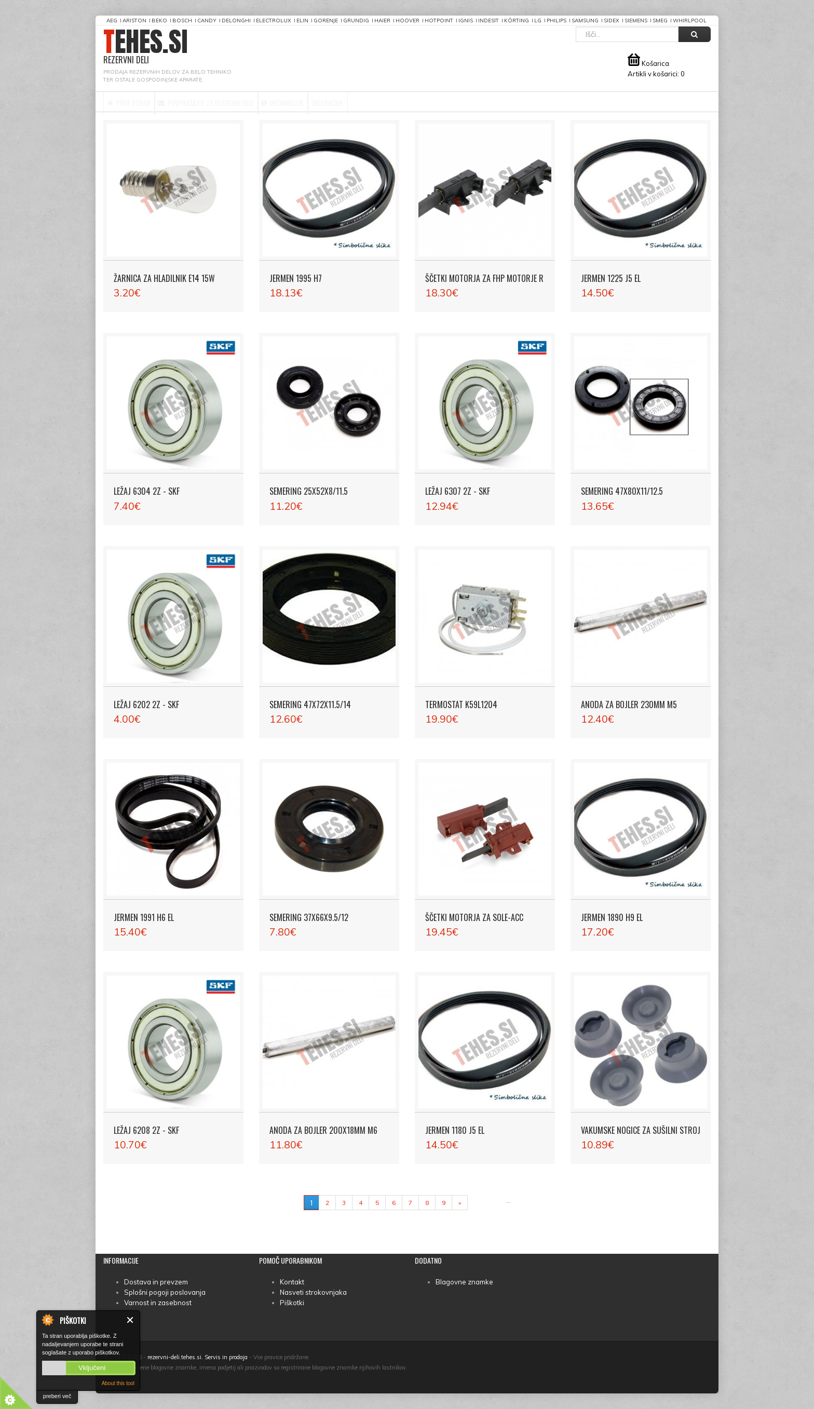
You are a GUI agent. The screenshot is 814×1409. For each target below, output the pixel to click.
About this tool (118, 1383)
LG (537, 20)
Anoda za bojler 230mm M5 (629, 704)
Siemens (636, 20)
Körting (516, 20)
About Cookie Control (47, 1320)
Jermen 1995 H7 (295, 278)
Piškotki (292, 1302)
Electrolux (273, 20)
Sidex (611, 20)
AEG (111, 20)
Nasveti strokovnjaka (313, 1292)
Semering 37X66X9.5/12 (308, 917)
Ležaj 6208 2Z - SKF (146, 1130)
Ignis (465, 20)
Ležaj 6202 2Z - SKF (146, 704)
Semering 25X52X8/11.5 (308, 491)
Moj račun (412, 102)
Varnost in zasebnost (158, 1302)
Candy (206, 20)
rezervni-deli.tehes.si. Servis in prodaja (197, 1357)
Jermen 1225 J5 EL (611, 278)
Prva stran (139, 102)
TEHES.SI (145, 47)
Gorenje (326, 20)
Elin (302, 20)
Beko (159, 20)
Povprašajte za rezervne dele (242, 102)
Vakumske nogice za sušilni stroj (640, 1130)
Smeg (660, 20)
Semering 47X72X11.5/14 (310, 704)
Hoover (407, 20)
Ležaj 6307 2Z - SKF (457, 491)
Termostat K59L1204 (461, 704)
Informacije (346, 102)
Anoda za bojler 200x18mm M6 (323, 1130)
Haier (382, 20)
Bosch (182, 20)
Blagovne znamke (464, 1282)
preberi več (57, 1396)
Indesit (488, 20)
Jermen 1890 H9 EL (612, 917)
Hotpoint (439, 20)
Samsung (585, 20)
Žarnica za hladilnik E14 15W (164, 278)
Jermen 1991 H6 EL (144, 917)
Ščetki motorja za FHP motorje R (484, 278)
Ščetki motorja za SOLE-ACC (474, 917)
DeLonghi (236, 20)
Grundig (356, 20)
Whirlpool (690, 20)
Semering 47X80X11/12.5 (622, 491)
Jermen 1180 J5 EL (454, 1130)
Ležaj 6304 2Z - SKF (147, 491)
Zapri (130, 1320)
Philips (556, 20)
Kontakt (292, 1282)
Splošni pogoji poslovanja (165, 1292)
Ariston (134, 20)
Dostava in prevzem (156, 1282)
